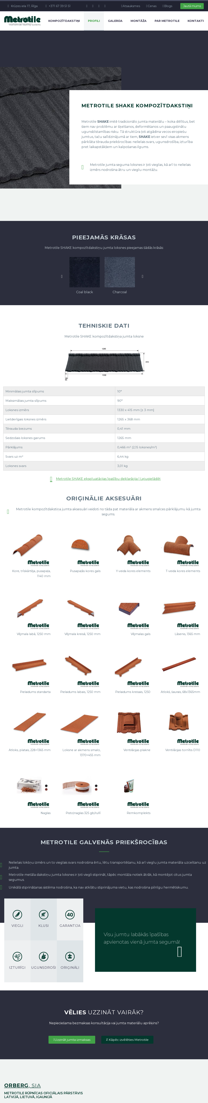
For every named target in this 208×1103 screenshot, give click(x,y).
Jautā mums (192, 6)
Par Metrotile (167, 21)
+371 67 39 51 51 (60, 6)
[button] (61, 276)
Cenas (152, 6)
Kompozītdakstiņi (64, 21)
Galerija (115, 21)
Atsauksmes (131, 6)
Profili (94, 21)
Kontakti (196, 21)
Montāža (139, 21)
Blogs (168, 6)
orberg (16, 1085)
